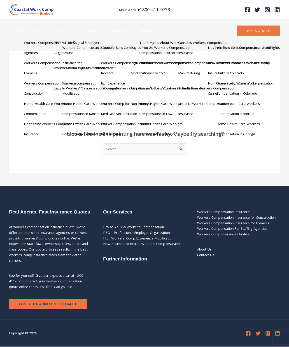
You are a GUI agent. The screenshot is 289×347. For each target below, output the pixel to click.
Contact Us (136, 30)
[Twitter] (257, 10)
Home (17, 30)
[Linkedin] (277, 10)
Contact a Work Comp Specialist (49, 304)
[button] (72, 31)
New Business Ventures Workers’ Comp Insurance (142, 244)
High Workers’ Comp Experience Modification (138, 238)
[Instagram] (267, 10)
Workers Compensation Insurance (223, 212)
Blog (86, 31)
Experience (110, 31)
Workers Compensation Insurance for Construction (236, 217)
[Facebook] (247, 10)
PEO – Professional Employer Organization (136, 232)
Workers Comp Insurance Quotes (223, 234)
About (33, 30)
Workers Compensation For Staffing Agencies (232, 228)
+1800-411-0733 (153, 9)
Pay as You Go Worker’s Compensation (133, 227)
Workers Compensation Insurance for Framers (233, 223)
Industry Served (59, 31)
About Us (204, 249)
